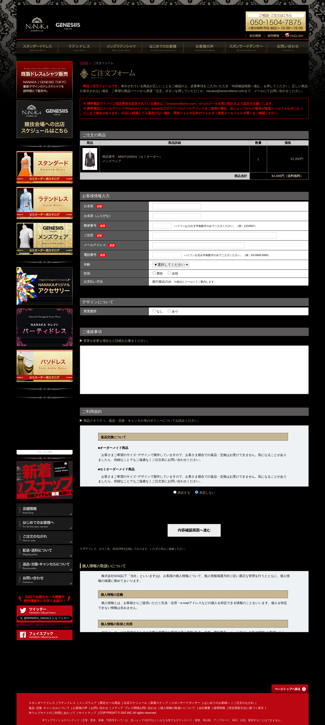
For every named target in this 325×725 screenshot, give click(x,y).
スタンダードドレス (42, 703)
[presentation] (117, 504)
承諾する (183, 492)
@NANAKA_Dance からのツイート (42, 625)
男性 (159, 273)
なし (159, 311)
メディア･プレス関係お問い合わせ (134, 708)
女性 (174, 273)
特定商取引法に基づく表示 (246, 708)
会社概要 (204, 708)
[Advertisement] (45, 427)
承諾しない (206, 492)
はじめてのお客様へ (217, 703)
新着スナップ (159, 703)
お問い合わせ (99, 708)
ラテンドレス (67, 703)
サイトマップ (87, 713)
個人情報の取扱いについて (177, 708)
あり (174, 311)
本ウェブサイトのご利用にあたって (52, 713)
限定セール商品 (110, 703)
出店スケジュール (135, 703)
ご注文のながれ (243, 703)
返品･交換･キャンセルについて (49, 708)
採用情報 (219, 708)
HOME (84, 63)
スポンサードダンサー (185, 703)
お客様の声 (80, 708)
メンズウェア (88, 703)
